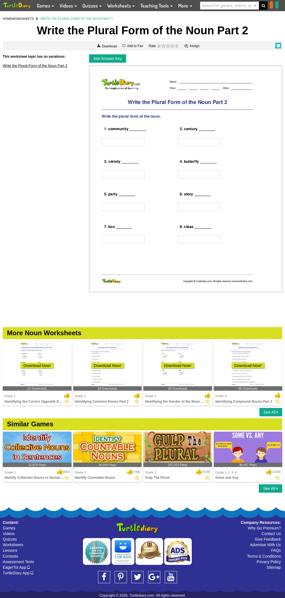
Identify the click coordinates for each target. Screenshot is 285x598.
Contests (10, 556)
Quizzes (10, 539)
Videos (9, 533)
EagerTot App (16, 567)
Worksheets (13, 545)
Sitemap (274, 567)
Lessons (10, 550)
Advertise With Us (265, 545)
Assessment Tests (18, 562)
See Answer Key (107, 58)
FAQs (276, 550)
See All (271, 412)
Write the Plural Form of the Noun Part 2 (35, 66)
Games (9, 528)
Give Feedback (268, 539)
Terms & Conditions (264, 556)
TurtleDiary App (18, 573)
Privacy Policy (269, 562)
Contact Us (271, 533)
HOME (7, 18)
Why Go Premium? (264, 528)
